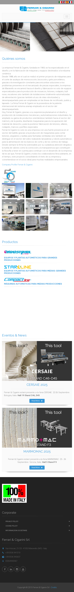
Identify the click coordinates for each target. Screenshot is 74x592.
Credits (54, 587)
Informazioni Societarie (16, 530)
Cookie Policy (11, 526)
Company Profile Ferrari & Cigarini (17, 164)
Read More (37, 401)
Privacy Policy (12, 521)
